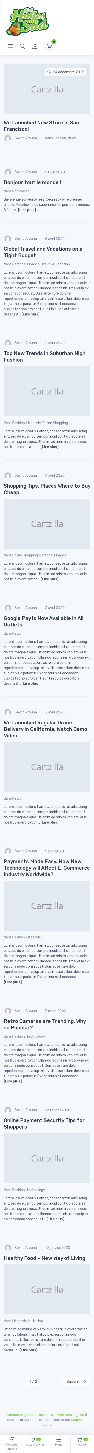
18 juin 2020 (55, 172)
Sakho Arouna (20, 138)
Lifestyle (33, 423)
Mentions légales (71, 1415)
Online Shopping (55, 423)
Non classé (21, 191)
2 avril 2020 (55, 712)
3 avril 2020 (55, 608)
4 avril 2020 (55, 475)
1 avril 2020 (54, 851)
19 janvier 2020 (57, 1248)
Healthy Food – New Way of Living (44, 1258)
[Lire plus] (27, 210)
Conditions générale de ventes (31, 1415)
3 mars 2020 (55, 1011)
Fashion (60, 138)
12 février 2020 (57, 1110)
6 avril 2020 (55, 239)
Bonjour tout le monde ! (32, 182)
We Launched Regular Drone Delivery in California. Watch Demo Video (45, 729)
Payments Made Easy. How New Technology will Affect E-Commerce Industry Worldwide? (47, 867)
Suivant (76, 1381)
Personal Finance (26, 264)
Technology (35, 1036)
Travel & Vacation (55, 264)
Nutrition (35, 1321)
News (72, 138)
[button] (22, 46)
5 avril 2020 (55, 343)
